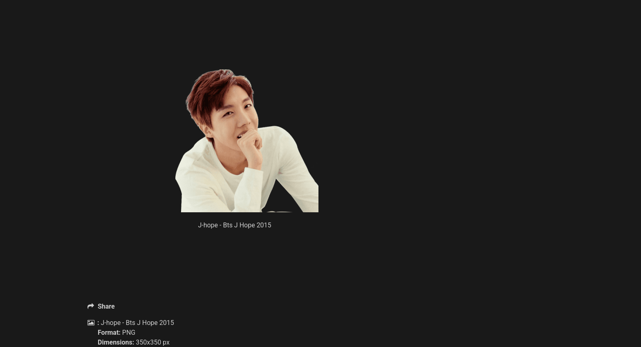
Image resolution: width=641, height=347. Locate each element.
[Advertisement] (247, 49)
